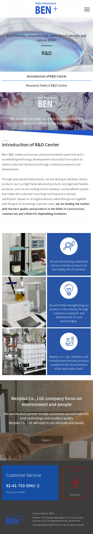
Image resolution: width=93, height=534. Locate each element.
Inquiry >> (46, 440)
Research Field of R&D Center (46, 85)
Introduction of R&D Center (46, 76)
